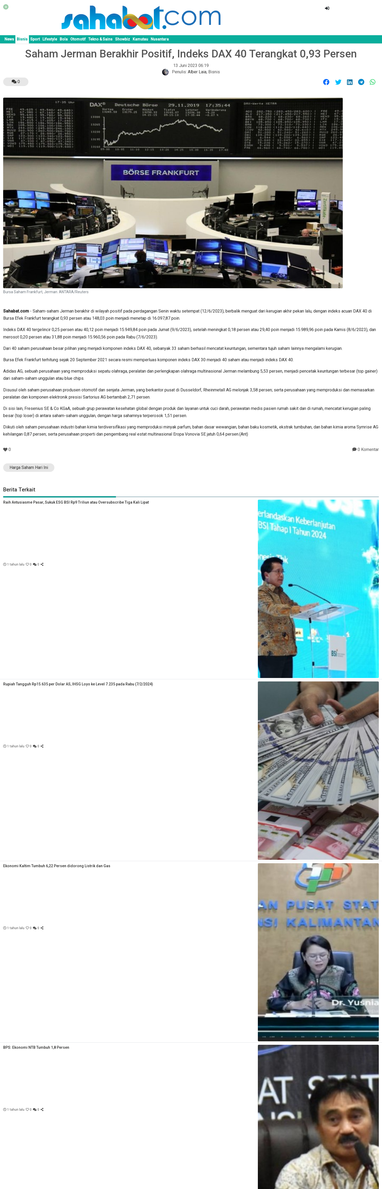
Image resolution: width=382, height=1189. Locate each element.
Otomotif (78, 39)
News (9, 39)
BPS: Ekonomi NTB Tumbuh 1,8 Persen (36, 1047)
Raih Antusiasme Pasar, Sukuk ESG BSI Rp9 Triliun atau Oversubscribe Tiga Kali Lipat (76, 502)
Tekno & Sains (100, 39)
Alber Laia (197, 71)
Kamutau (140, 39)
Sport (35, 39)
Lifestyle (49, 39)
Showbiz (122, 39)
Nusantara (160, 39)
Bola (64, 39)
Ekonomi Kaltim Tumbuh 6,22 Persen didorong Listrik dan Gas (56, 866)
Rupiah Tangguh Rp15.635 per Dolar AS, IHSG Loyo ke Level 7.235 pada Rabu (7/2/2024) (78, 684)
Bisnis (22, 39)
